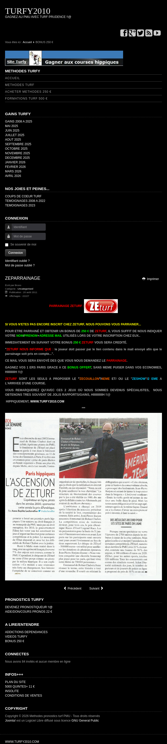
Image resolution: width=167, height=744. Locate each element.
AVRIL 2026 (13, 176)
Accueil (27, 42)
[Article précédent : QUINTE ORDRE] (72, 588)
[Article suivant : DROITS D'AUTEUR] (96, 588)
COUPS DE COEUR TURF (23, 196)
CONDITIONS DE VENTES (23, 695)
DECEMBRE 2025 (17, 158)
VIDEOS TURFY (16, 636)
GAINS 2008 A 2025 (18, 121)
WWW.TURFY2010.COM (47, 401)
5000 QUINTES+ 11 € (20, 686)
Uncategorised (25, 288)
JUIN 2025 (12, 130)
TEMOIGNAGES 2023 (20, 205)
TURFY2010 (27, 11)
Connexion (15, 253)
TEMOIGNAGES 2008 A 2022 (25, 201)
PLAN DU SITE (15, 682)
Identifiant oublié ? (17, 261)
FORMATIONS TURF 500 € (26, 98)
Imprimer (150, 279)
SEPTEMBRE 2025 (18, 144)
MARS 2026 (13, 171)
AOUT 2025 (13, 139)
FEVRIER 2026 (15, 167)
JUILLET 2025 (14, 135)
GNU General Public (85, 720)
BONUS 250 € (14, 641)
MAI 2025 (11, 126)
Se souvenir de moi (23, 244)
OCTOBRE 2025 (16, 148)
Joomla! (10, 720)
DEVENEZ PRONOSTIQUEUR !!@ (28, 607)
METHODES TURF (19, 85)
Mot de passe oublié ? (20, 265)
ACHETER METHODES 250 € (28, 92)
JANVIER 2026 (15, 162)
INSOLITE (12, 691)
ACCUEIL (12, 78)
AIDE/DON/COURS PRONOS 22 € (28, 611)
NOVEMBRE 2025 (17, 153)
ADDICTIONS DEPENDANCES (26, 632)
